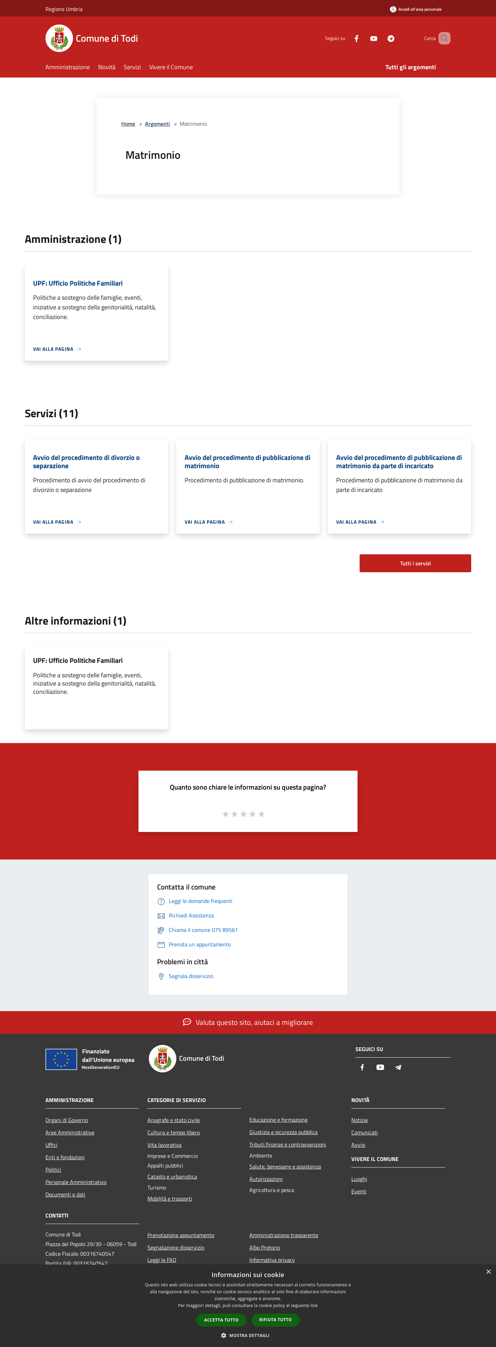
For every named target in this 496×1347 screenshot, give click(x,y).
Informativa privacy (272, 1260)
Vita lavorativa (164, 1145)
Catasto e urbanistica (172, 1176)
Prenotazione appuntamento (180, 1235)
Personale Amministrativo (75, 1182)
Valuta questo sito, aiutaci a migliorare (248, 1022)
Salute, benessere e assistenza (285, 1166)
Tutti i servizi (415, 563)
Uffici (51, 1145)
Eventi (358, 1191)
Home (128, 124)
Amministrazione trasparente (283, 1235)
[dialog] (248, 1306)
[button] (248, 1335)
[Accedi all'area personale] (416, 9)
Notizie (359, 1120)
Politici (53, 1169)
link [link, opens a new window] (314, 1305)
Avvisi (358, 1145)
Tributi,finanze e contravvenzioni (287, 1144)
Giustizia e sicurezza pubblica (283, 1132)
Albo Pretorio (264, 1247)
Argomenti (157, 124)
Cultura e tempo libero (173, 1132)
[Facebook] (346, 38)
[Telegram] (381, 38)
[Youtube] (364, 38)
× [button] (488, 1272)
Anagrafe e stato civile (173, 1120)
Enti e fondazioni (65, 1157)
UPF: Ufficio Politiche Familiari (78, 660)
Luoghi (359, 1179)
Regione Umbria (64, 9)
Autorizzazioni (266, 1179)
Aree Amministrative (69, 1132)
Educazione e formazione (278, 1119)
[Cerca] (442, 38)
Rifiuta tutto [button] (275, 1320)
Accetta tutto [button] (221, 1320)
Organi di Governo (66, 1120)
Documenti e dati (65, 1194)
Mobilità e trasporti (169, 1198)
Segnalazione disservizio (175, 1247)
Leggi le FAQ (161, 1260)
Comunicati (364, 1132)
